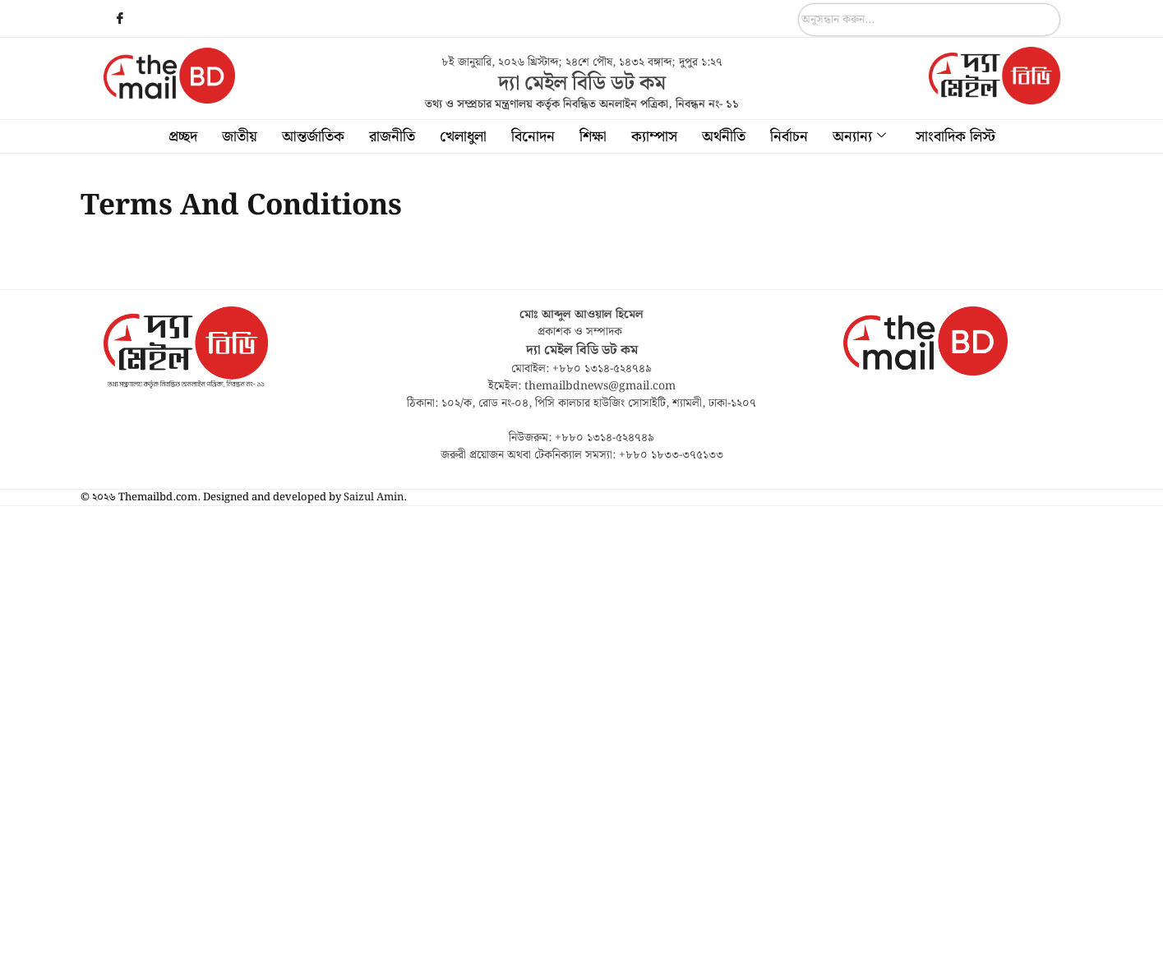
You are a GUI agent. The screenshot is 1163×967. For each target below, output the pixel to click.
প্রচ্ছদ (182, 137)
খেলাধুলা (463, 137)
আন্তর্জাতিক (313, 137)
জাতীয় (239, 137)
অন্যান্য (859, 137)
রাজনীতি (392, 137)
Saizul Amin (374, 497)
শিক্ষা (593, 137)
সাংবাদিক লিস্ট (955, 137)
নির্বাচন (789, 137)
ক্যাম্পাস (654, 137)
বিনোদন (533, 137)
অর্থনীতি (723, 137)
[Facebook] (120, 20)
